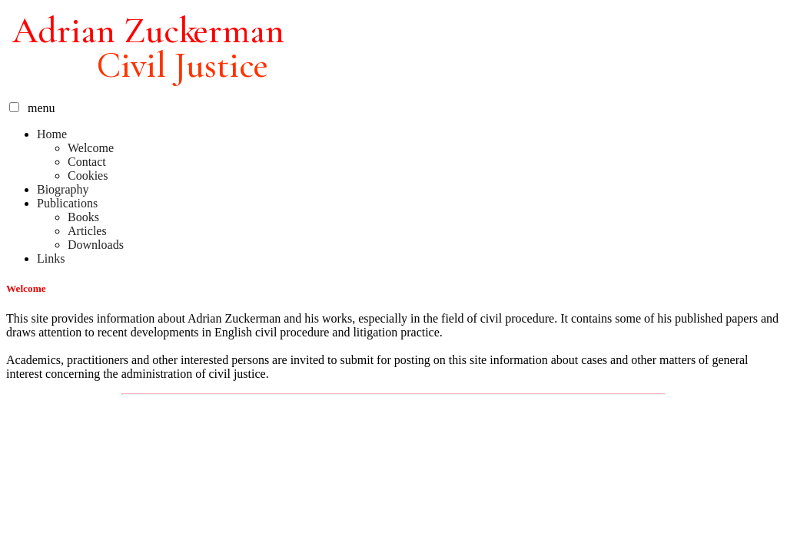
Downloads (96, 244)
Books (83, 217)
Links (51, 258)
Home (52, 134)
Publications (67, 203)
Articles (87, 230)
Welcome (91, 147)
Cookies (88, 175)
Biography (63, 189)
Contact (87, 161)
